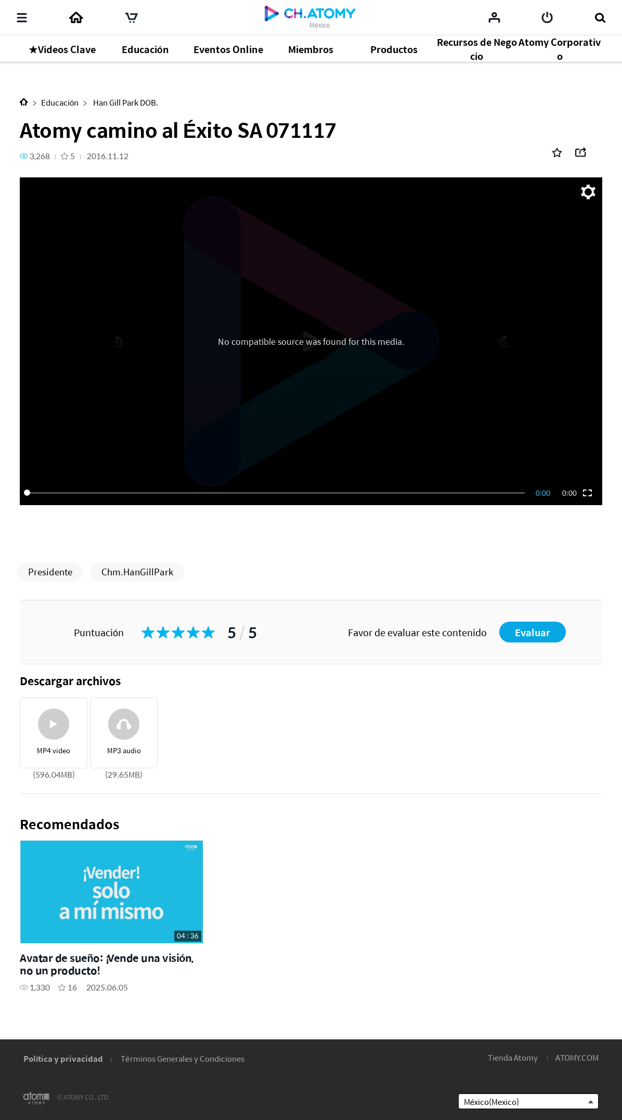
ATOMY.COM (577, 1057)
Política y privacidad (63, 1058)
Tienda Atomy (513, 1057)
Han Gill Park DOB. (125, 102)
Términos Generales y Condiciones (182, 1058)
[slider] (276, 492)
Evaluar (532, 632)
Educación (60, 102)
